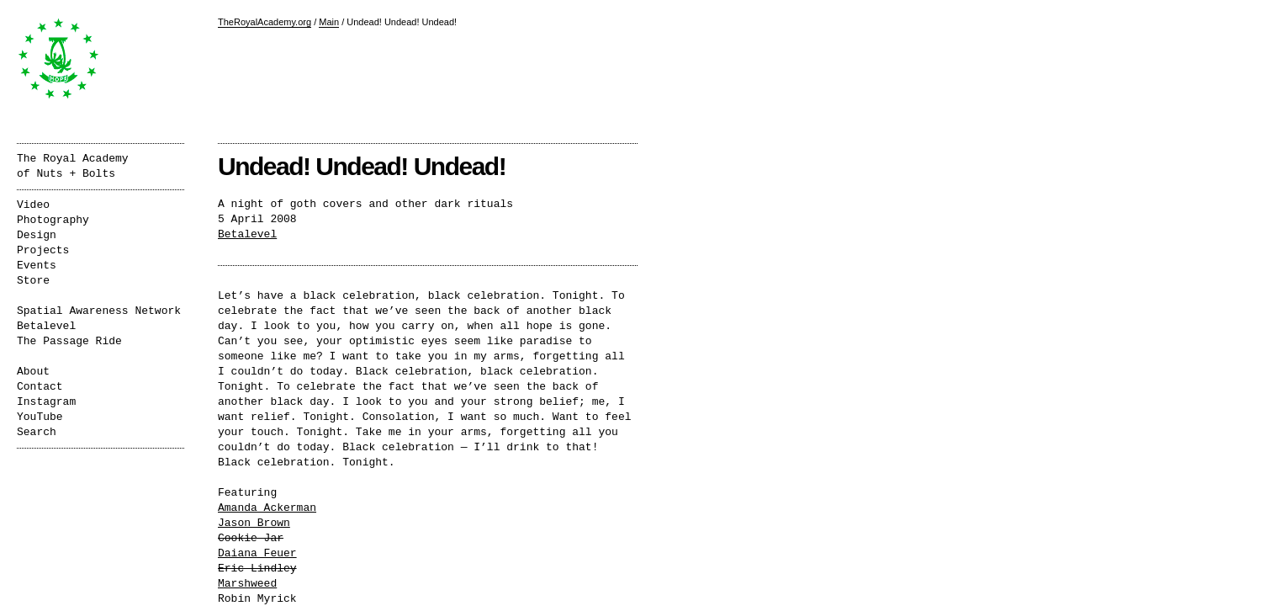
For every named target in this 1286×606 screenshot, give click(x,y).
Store (33, 280)
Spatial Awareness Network (99, 311)
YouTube (40, 417)
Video (33, 205)
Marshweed (247, 583)
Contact (40, 386)
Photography (53, 220)
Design (36, 235)
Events (36, 265)
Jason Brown (254, 523)
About (33, 371)
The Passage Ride (69, 341)
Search (36, 432)
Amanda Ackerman (267, 508)
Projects (43, 250)
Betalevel (247, 234)
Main (329, 22)
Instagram (46, 402)
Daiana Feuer (257, 553)
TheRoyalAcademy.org (264, 22)
